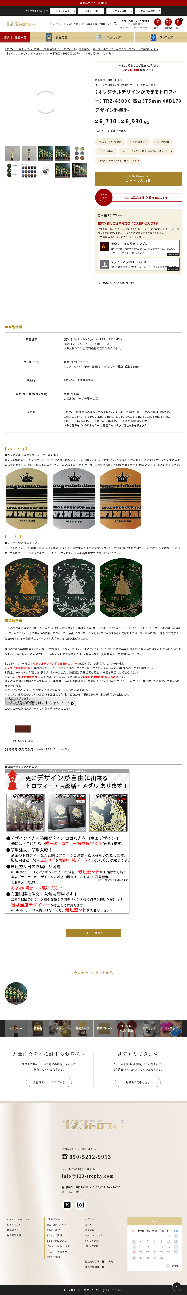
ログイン (89, 1219)
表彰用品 (84, 49)
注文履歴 (90, 1230)
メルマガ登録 (91, 1240)
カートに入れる (138, 179)
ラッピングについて (56, 1240)
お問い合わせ (54, 1256)
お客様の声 (91, 24)
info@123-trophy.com (88, 1175)
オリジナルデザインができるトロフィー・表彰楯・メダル (125, 49)
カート (88, 1224)
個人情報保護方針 (94, 1266)
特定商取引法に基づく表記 (99, 1261)
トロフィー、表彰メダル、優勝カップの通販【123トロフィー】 (40, 49)
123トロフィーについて (61, 24)
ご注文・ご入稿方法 (57, 1251)
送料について (53, 1230)
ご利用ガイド (105, 24)
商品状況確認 (148, 11)
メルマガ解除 (91, 1246)
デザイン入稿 (63, 11)
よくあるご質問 (54, 1235)
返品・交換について (57, 1224)
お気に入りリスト (94, 1235)
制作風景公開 (14, 1235)
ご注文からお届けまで (58, 1246)
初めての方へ (14, 1224)
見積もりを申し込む (138, 1082)
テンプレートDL (91, 11)
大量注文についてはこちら (49, 1082)
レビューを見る (117, 130)
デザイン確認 (120, 11)
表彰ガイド (79, 24)
